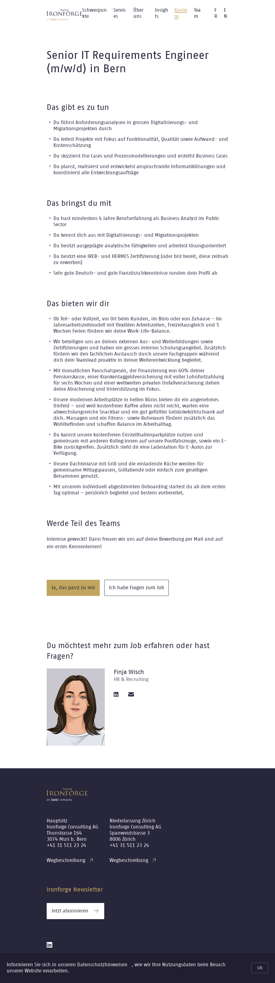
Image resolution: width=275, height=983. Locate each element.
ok (259, 967)
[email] (131, 694)
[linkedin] (116, 694)
